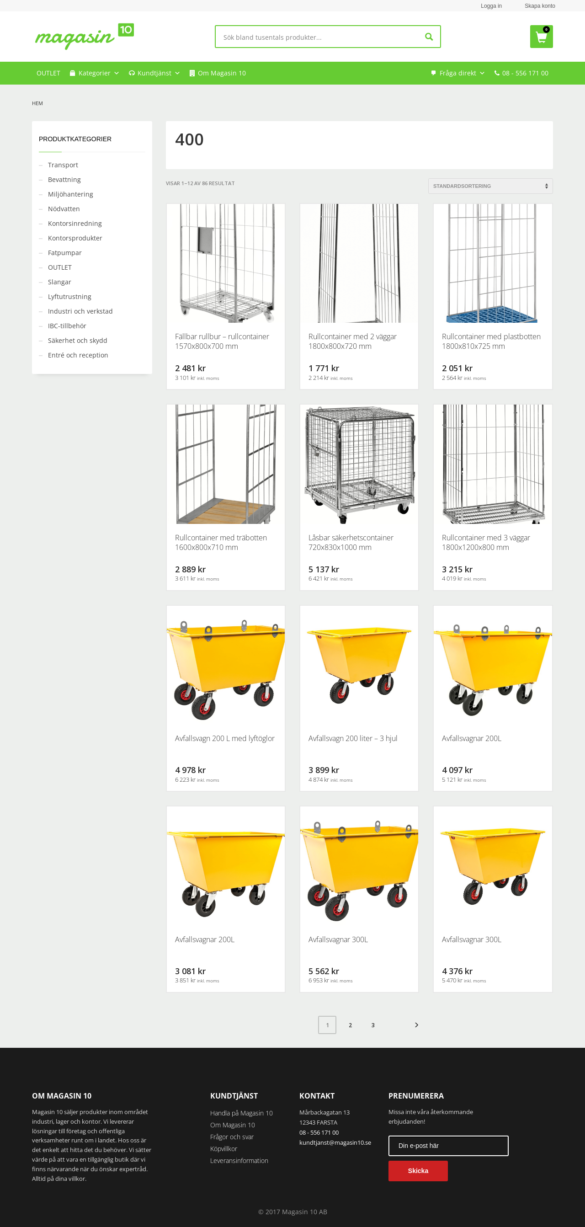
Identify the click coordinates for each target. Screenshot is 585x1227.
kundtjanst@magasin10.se (335, 1142)
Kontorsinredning (75, 223)
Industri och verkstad (80, 311)
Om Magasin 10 (222, 73)
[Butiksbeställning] (490, 186)
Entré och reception (78, 355)
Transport (63, 164)
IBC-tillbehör (67, 325)
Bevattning (64, 179)
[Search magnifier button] (429, 37)
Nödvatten (64, 208)
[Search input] (320, 36)
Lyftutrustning (69, 296)
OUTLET (48, 73)
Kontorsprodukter (75, 238)
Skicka (418, 1170)
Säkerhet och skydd (77, 340)
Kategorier (99, 73)
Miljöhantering (70, 194)
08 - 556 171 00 (525, 73)
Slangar (59, 281)
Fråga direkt (462, 73)
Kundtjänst (159, 73)
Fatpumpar (65, 252)
